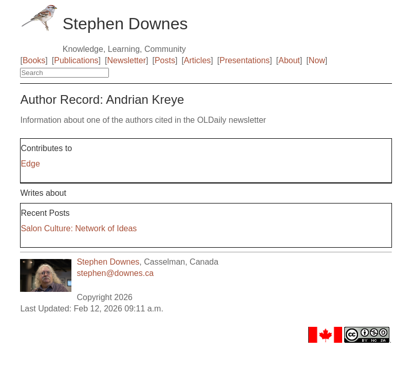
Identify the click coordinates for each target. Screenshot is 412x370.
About (289, 60)
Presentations (244, 60)
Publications (76, 60)
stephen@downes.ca (115, 273)
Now (317, 60)
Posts (165, 60)
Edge (30, 163)
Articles (197, 60)
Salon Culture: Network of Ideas (79, 228)
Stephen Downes (108, 261)
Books (34, 60)
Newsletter (126, 60)
